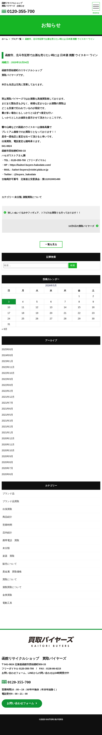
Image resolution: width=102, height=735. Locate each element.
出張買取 (7, 509)
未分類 (18, 197)
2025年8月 (7, 349)
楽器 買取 (8, 556)
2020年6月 (7, 474)
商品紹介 (7, 516)
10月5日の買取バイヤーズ (81, 226)
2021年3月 (7, 420)
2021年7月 (7, 402)
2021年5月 (7, 414)
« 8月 (4, 329)
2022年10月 (8, 373)
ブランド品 (8, 493)
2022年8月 (7, 385)
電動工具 (7, 602)
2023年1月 (7, 361)
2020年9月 (7, 456)
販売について (10, 563)
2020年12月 (8, 438)
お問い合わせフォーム (22, 703)
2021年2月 (7, 426)
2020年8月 (7, 462)
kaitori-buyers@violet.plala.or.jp (30, 169)
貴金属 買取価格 (12, 571)
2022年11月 (8, 367)
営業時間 (7, 524)
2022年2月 (7, 391)
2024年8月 (7, 355)
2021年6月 (7, 408)
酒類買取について (32, 197)
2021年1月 (7, 432)
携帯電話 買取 (11, 540)
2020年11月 (8, 444)
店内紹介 (7, 532)
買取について (10, 579)
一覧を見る (51, 244)
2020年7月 (7, 468)
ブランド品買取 (11, 501)
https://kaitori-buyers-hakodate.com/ (30, 165)
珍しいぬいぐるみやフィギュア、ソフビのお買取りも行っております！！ (44, 212)
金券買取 (7, 595)
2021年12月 (8, 396)
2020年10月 (8, 450)
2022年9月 (7, 379)
